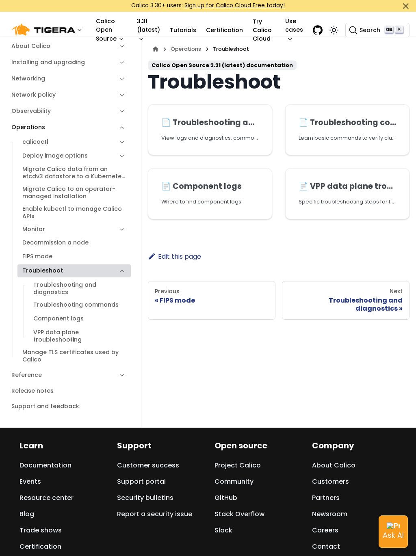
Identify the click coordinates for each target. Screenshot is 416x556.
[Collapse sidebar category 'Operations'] (120, 127)
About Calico (333, 465)
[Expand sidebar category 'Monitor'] (120, 229)
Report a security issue (154, 514)
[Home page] (155, 49)
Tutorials (183, 30)
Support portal (141, 481)
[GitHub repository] (317, 30)
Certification (224, 30)
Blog (27, 514)
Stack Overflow (239, 514)
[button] (48, 30)
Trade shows (41, 530)
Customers (330, 481)
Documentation (46, 465)
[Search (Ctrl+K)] (377, 30)
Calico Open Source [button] (106, 30)
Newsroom (329, 514)
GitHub (225, 497)
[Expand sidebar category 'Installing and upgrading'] (120, 62)
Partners (326, 497)
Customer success (148, 465)
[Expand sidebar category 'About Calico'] (120, 46)
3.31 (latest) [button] (148, 25)
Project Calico (237, 465)
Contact (326, 546)
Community (234, 481)
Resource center (47, 497)
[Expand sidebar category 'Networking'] (120, 78)
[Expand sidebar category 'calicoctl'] (120, 142)
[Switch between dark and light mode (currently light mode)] (333, 30)
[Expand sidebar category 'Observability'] (120, 111)
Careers (325, 530)
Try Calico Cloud (262, 30)
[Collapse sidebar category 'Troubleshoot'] (120, 270)
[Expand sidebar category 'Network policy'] (120, 95)
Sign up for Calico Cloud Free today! (234, 5)
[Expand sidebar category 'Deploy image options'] (120, 155)
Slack (223, 530)
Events (30, 481)
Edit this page (174, 256)
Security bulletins (145, 497)
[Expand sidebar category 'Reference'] (120, 375)
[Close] (406, 6)
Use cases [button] (294, 25)
